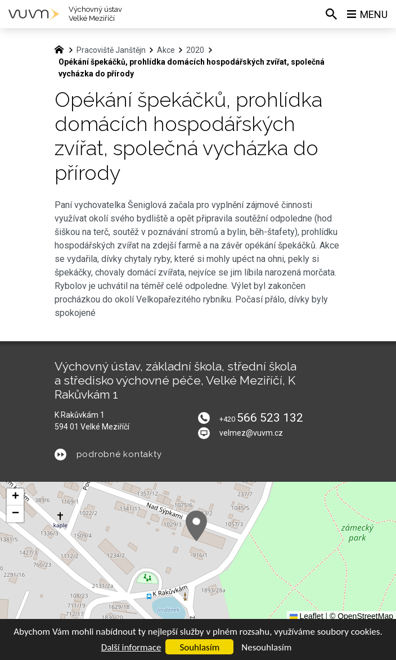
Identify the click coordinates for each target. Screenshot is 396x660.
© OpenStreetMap (361, 616)
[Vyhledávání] (331, 14)
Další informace (131, 647)
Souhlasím (199, 647)
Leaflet (306, 616)
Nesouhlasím (266, 647)
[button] (196, 526)
